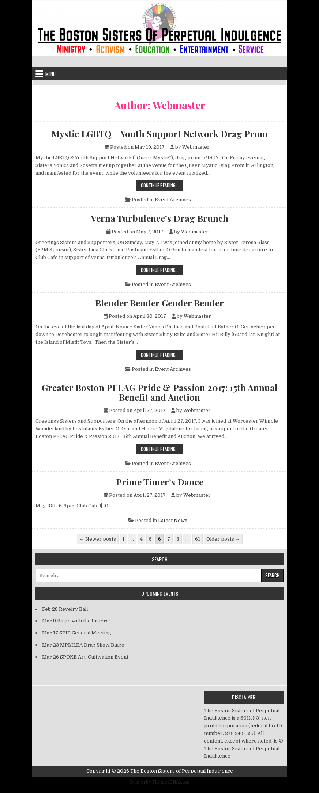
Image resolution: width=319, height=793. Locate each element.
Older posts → (223, 539)
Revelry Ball (73, 609)
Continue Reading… (162, 185)
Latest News (172, 520)
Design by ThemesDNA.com (159, 782)
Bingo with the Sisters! (83, 621)
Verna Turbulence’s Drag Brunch (159, 218)
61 (197, 539)
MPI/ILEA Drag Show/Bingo (92, 645)
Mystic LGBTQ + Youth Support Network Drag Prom (159, 133)
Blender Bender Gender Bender (159, 303)
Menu (50, 73)
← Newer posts (97, 539)
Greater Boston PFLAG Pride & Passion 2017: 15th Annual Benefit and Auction (160, 392)
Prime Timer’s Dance (159, 482)
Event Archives (173, 199)
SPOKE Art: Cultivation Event (94, 657)
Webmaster (196, 147)
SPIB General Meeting (85, 633)
